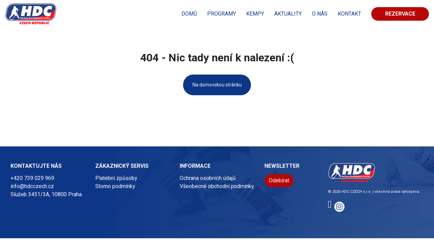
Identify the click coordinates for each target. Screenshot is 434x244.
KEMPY (255, 14)
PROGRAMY (221, 14)
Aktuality (288, 14)
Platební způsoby (116, 178)
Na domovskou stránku (217, 84)
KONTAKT (349, 14)
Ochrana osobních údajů (208, 178)
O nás (320, 14)
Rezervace (400, 14)
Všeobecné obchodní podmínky (217, 186)
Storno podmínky (115, 186)
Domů (189, 14)
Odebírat (279, 180)
